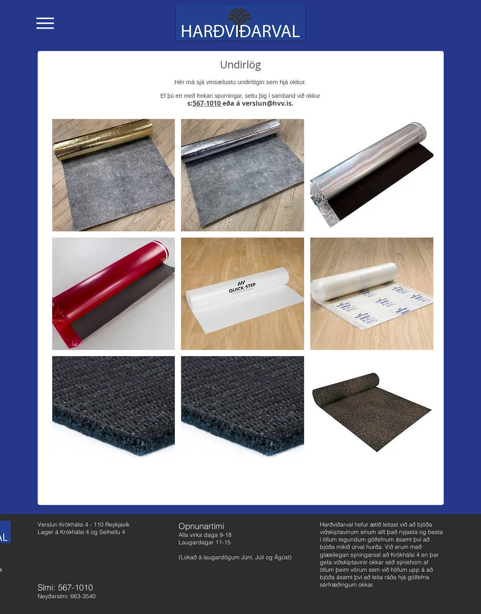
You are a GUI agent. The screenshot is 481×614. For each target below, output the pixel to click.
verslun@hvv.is (267, 103)
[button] (45, 23)
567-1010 (207, 103)
